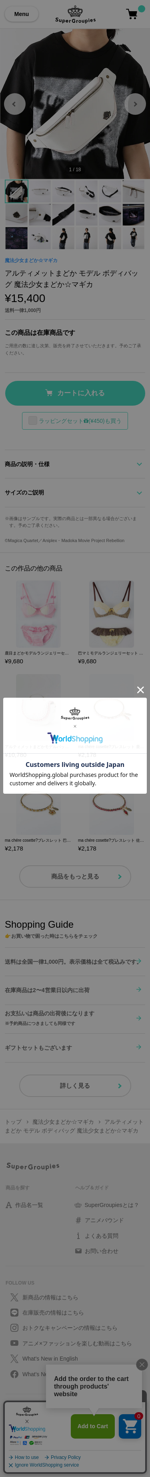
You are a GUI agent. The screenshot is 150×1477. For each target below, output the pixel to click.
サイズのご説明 (24, 492)
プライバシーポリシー (30, 1408)
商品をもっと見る (75, 876)
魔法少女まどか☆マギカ (31, 260)
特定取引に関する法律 (30, 1428)
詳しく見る (75, 1085)
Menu (21, 14)
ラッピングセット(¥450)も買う (80, 421)
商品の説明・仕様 (27, 464)
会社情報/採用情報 (25, 1437)
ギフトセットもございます (38, 1048)
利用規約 (15, 1418)
